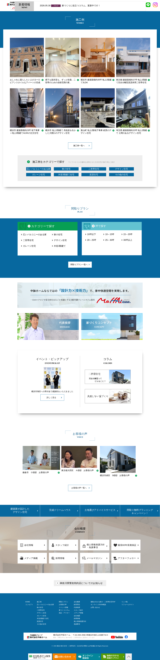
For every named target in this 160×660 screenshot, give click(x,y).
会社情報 (28, 545)
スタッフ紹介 (62, 545)
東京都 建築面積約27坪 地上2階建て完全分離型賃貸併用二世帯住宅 (131, 81)
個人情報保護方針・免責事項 (96, 546)
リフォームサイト (127, 604)
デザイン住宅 (121, 169)
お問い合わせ (95, 607)
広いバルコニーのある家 (38, 169)
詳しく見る (51, 398)
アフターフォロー (127, 558)
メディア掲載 (31, 558)
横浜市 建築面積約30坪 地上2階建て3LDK (96, 81)
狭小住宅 (66, 169)
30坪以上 (127, 240)
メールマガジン (94, 558)
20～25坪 (91, 240)
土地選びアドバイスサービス (100, 510)
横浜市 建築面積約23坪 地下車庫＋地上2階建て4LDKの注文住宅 (24, 131)
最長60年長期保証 (127, 545)
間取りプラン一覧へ (79, 264)
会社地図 (77, 616)
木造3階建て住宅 (66, 174)
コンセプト (29, 604)
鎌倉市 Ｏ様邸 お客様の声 (36, 472)
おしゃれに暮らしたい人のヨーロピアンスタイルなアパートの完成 (25, 81)
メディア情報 (78, 613)
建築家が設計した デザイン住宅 (19, 510)
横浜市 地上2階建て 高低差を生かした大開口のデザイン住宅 (60, 131)
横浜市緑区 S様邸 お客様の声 (115, 475)
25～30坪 (109, 240)
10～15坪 (109, 234)
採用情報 (60, 558)
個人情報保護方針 (80, 621)
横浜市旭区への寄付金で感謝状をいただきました (52, 391)
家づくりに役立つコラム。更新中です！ (81, 5)
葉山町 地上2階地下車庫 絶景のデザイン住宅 (96, 131)
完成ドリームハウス (60, 510)
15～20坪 (127, 234)
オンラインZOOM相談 (98, 604)
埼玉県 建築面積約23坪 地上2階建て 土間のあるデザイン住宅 (131, 131)
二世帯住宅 (93, 169)
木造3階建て (60, 246)
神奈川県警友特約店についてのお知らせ (81, 583)
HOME (27, 602)
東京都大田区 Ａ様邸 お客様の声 (77, 470)
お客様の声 (63, 604)
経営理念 (77, 604)
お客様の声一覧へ (79, 488)
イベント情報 (63, 607)
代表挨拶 (77, 607)
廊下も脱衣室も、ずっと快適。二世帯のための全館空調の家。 (60, 81)
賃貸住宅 (94, 174)
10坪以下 (91, 234)
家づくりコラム (64, 610)
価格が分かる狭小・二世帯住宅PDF (103, 602)
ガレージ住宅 (38, 174)
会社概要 (77, 602)
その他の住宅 (121, 174)
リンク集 (124, 602)
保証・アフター (64, 613)
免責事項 (77, 624)
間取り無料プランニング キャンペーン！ (140, 511)
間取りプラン (63, 602)
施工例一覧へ (79, 146)
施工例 (39, 602)
